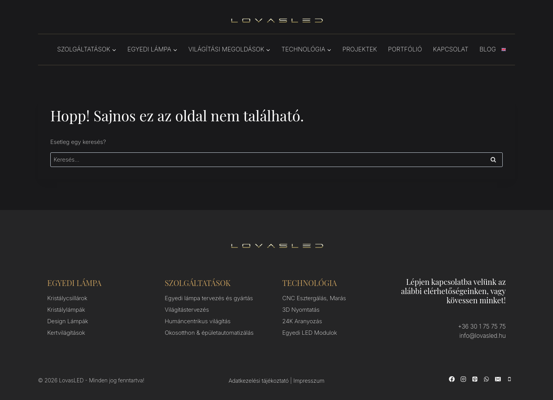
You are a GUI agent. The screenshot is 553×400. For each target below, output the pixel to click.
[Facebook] (451, 379)
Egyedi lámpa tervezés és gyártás (209, 298)
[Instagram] (463, 379)
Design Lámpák (67, 321)
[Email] (497, 379)
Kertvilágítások (66, 332)
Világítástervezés (187, 309)
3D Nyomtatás (301, 309)
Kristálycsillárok (67, 298)
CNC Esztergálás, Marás (314, 298)
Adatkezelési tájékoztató (258, 380)
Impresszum (309, 380)
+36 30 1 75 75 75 (482, 326)
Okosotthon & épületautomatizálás (209, 332)
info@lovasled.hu (483, 335)
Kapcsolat (451, 49)
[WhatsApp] (486, 379)
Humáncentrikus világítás (197, 321)
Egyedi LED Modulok (309, 332)
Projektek (360, 49)
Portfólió (405, 49)
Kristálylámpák (66, 309)
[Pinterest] (474, 379)
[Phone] (509, 379)
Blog (488, 49)
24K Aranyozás (302, 321)
